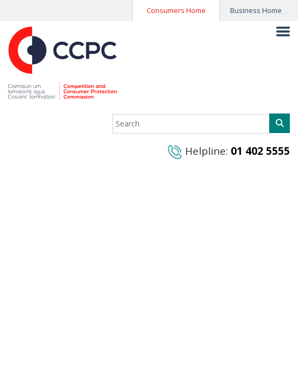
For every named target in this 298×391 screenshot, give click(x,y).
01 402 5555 (260, 151)
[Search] (279, 123)
